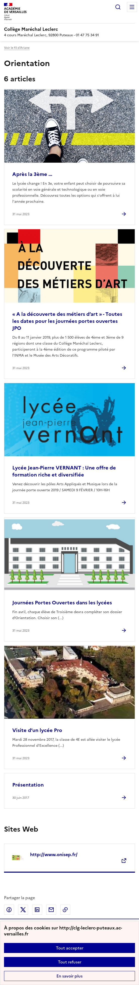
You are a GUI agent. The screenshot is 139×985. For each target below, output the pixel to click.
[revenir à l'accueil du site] (69, 29)
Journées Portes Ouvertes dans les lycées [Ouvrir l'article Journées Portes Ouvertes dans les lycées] (62, 602)
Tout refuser (69, 962)
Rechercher (118, 7)
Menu (132, 7)
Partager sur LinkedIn (37, 910)
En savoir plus (69, 976)
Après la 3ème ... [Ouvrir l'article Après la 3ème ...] (32, 174)
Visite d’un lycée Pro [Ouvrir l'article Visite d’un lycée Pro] (37, 730)
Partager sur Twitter (23, 910)
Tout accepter (69, 948)
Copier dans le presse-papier (65, 910)
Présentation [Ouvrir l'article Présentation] (28, 785)
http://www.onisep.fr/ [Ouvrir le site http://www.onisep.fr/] (54, 854)
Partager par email (51, 910)
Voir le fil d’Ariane (17, 48)
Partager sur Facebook (9, 910)
